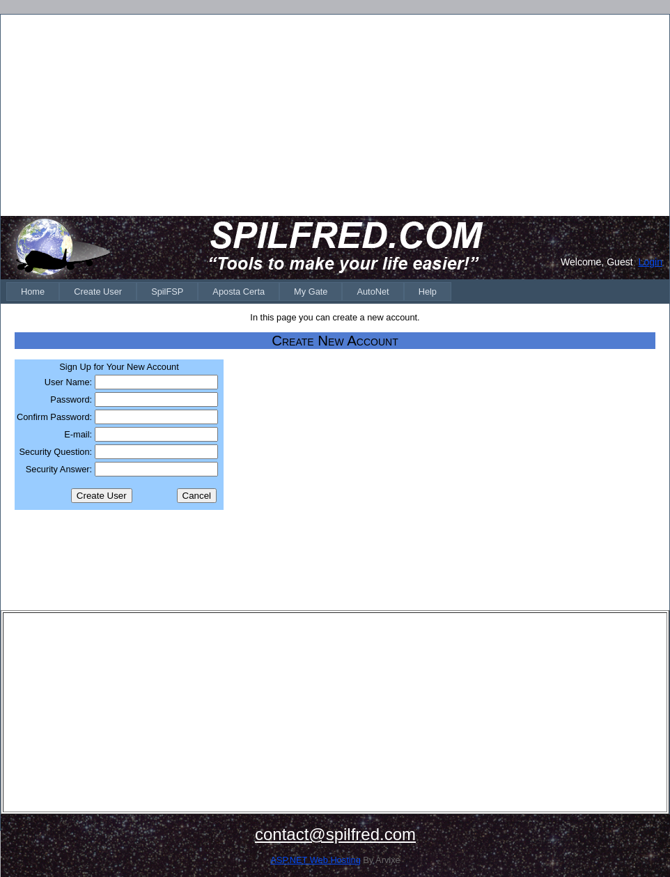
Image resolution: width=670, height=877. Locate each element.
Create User (98, 291)
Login (650, 261)
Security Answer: (59, 469)
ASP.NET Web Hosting (315, 860)
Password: (71, 399)
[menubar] (228, 291)
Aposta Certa (238, 291)
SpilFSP (167, 291)
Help (428, 291)
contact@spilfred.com (335, 834)
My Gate (310, 291)
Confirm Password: (54, 417)
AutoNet (373, 291)
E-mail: (78, 434)
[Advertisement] (335, 114)
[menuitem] (32, 291)
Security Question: (56, 452)
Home (33, 291)
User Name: (68, 382)
